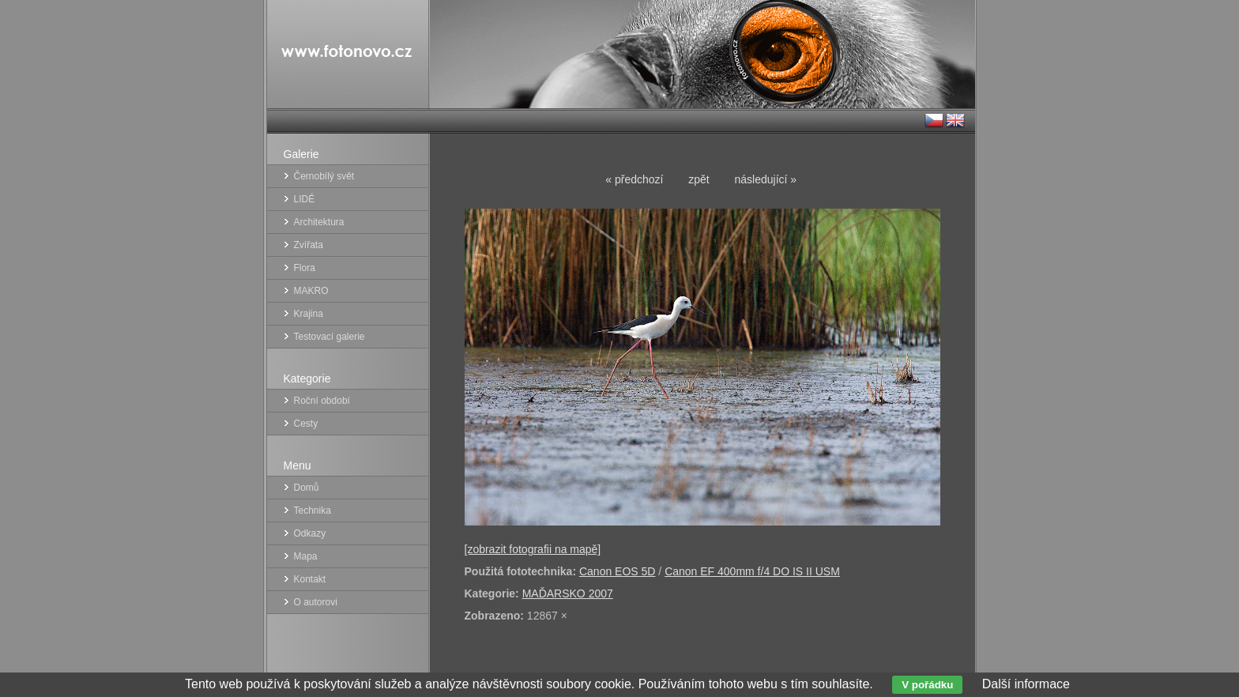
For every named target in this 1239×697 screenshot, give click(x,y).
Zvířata (308, 245)
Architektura (319, 222)
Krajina (308, 313)
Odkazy (310, 533)
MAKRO (311, 290)
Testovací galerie (329, 336)
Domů (306, 487)
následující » (766, 179)
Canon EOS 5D (617, 571)
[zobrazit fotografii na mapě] (533, 549)
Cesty (306, 423)
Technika (312, 510)
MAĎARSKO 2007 (567, 593)
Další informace (1026, 684)
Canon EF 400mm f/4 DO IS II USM (752, 571)
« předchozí (634, 179)
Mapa (306, 556)
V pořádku (927, 685)
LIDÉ (304, 199)
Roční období (322, 400)
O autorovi (315, 602)
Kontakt (310, 579)
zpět (698, 179)
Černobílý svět (324, 176)
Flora (304, 267)
